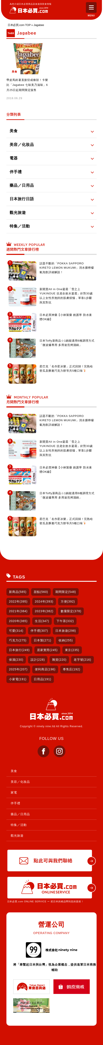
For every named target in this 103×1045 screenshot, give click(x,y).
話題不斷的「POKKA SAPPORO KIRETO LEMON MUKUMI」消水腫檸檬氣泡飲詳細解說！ (67, 268)
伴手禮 (15, 803)
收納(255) (66, 640)
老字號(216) (82, 659)
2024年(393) (44, 601)
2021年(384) (18, 611)
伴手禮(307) (39, 630)
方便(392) (68, 601)
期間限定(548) (65, 592)
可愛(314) (16, 630)
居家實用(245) (47, 650)
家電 (14, 792)
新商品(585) (17, 592)
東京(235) (72, 650)
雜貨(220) (59, 659)
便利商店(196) (45, 669)
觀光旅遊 (17, 835)
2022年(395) (18, 601)
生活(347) (42, 621)
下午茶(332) (65, 621)
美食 (14, 771)
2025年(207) (18, 669)
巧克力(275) (17, 640)
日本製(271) (42, 640)
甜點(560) (41, 592)
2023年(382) (44, 611)
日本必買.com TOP (19, 25)
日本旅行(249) (19, 650)
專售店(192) (71, 669)
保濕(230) (16, 659)
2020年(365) (18, 621)
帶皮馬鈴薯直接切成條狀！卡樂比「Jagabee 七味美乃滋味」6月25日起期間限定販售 (27, 85)
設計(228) (38, 659)
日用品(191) (42, 679)
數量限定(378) (71, 611)
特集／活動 (19, 825)
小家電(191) (17, 679)
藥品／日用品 (20, 814)
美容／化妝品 (20, 781)
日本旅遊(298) (65, 630)
